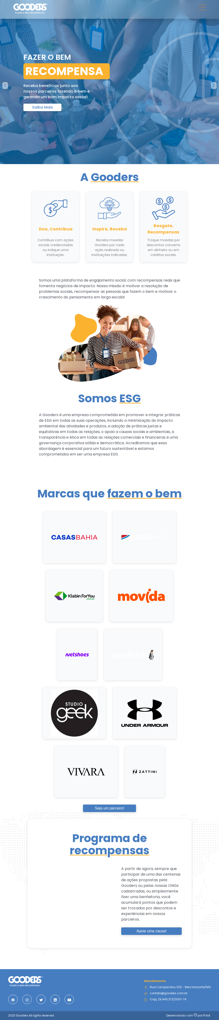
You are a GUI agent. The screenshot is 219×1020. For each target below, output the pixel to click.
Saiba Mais (42, 107)
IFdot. (207, 1015)
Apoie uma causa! (151, 931)
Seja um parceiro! (109, 808)
